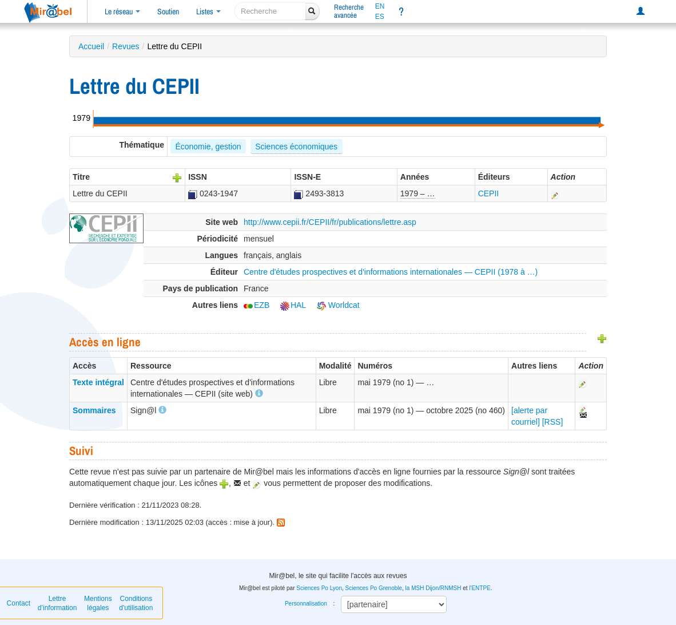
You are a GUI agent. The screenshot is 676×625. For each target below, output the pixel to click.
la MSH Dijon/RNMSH (433, 588)
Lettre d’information (57, 603)
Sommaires (94, 410)
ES (379, 17)
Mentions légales (98, 603)
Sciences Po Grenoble (374, 588)
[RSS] (552, 421)
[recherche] (270, 11)
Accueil (91, 46)
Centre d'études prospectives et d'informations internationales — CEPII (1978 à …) (391, 271)
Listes (208, 11)
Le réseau (122, 11)
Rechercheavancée (349, 11)
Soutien (168, 11)
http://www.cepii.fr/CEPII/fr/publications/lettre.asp (330, 222)
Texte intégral (98, 382)
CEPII (488, 193)
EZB (256, 305)
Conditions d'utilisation (136, 603)
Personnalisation (306, 603)
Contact (18, 603)
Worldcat (338, 305)
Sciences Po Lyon (319, 588)
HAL (293, 305)
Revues (125, 46)
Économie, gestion (208, 146)
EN (380, 6)
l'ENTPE (479, 588)
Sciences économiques (296, 146)
